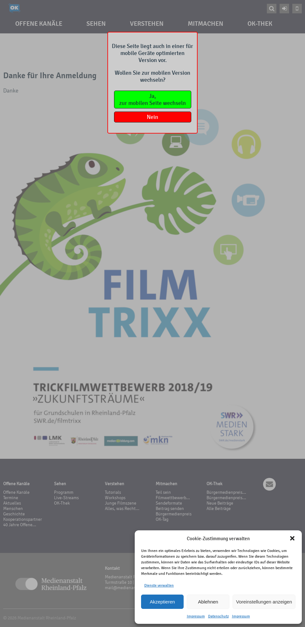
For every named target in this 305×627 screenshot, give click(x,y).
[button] (292, 538)
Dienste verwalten (159, 585)
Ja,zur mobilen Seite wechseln (152, 100)
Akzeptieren (162, 601)
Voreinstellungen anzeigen (264, 601)
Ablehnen (208, 601)
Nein (152, 117)
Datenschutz (218, 616)
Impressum (196, 616)
